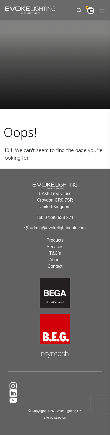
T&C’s (55, 253)
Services (55, 246)
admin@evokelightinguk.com (54, 228)
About (55, 259)
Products (54, 240)
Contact (54, 266)
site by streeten (55, 417)
